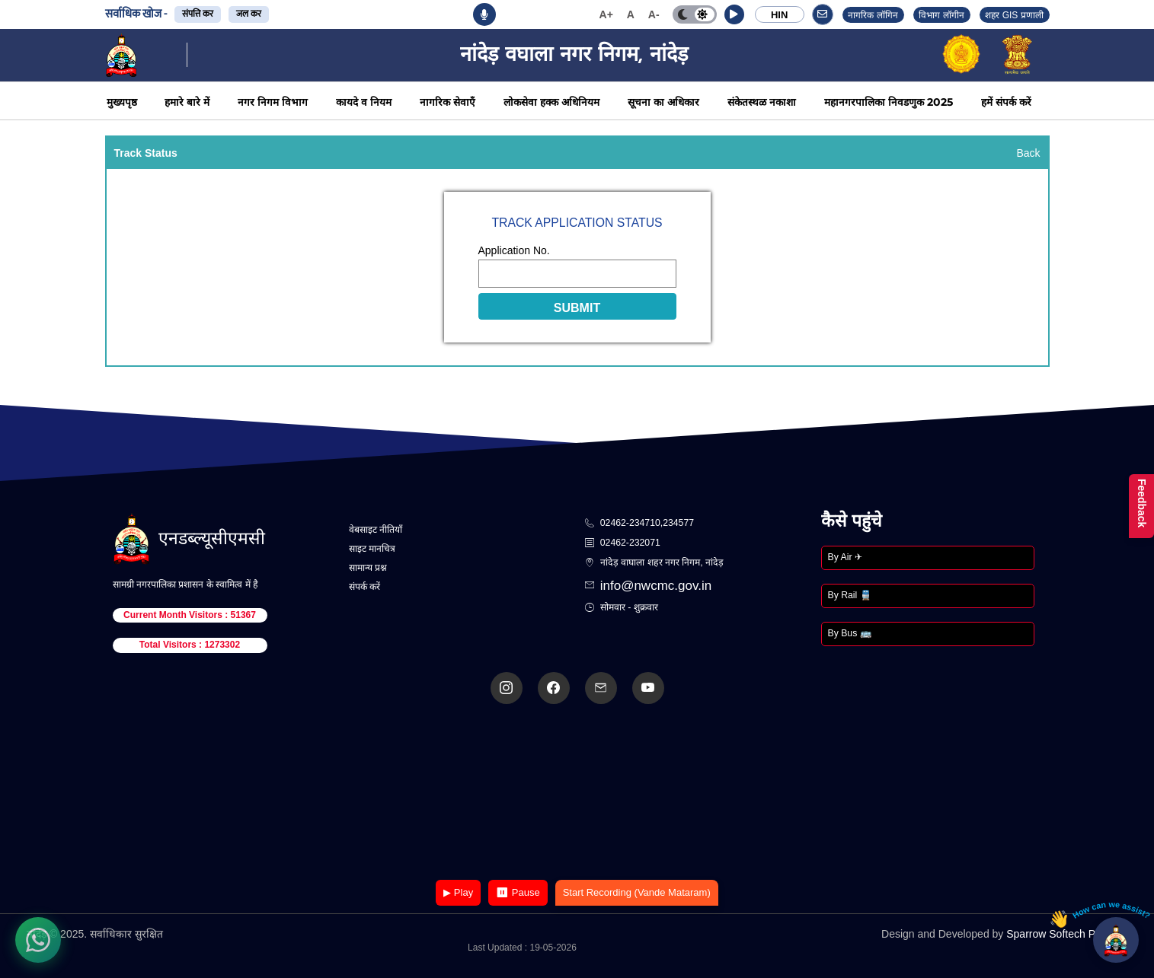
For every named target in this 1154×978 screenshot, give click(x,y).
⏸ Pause (517, 892)
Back (1028, 153)
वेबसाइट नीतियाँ (375, 529)
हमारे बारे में (187, 102)
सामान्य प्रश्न (368, 567)
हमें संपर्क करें (1006, 102)
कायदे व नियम (364, 102)
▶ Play (458, 892)
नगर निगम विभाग (273, 102)
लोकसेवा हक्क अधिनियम (551, 102)
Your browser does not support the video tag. (577, 793)
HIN (779, 15)
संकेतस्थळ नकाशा (761, 102)
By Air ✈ (845, 557)
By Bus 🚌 (849, 633)
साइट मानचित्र (372, 548)
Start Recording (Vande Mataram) (637, 892)
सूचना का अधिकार (663, 102)
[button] (734, 14)
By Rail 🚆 (849, 595)
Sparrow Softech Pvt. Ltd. (1066, 934)
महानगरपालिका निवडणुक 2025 (888, 102)
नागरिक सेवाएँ (447, 102)
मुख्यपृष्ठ (122, 102)
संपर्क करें (364, 586)
